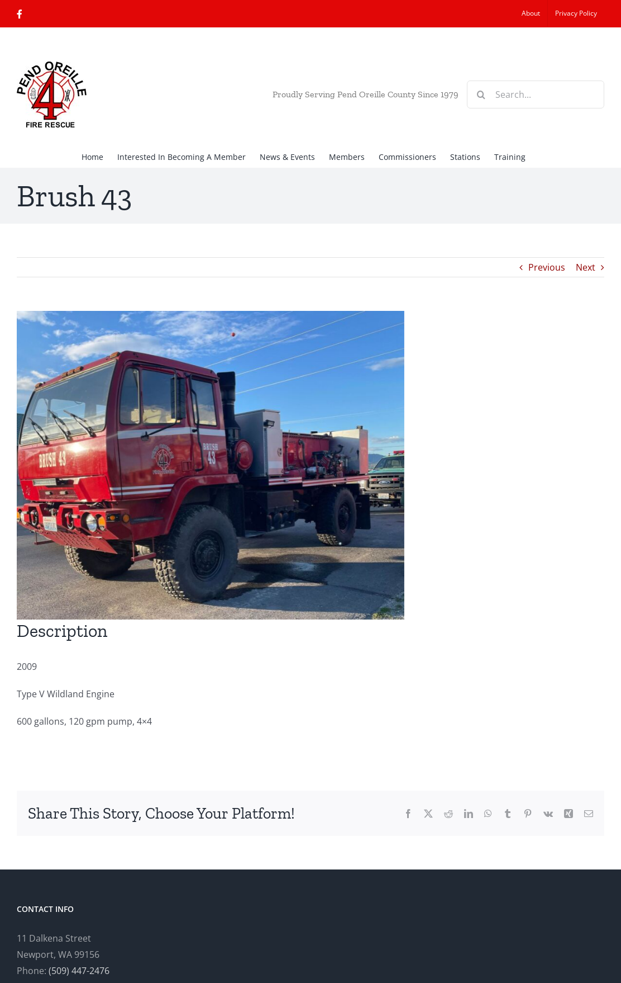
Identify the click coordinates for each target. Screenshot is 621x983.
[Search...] (535, 94)
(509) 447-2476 (79, 971)
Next (585, 267)
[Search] (481, 94)
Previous (546, 267)
